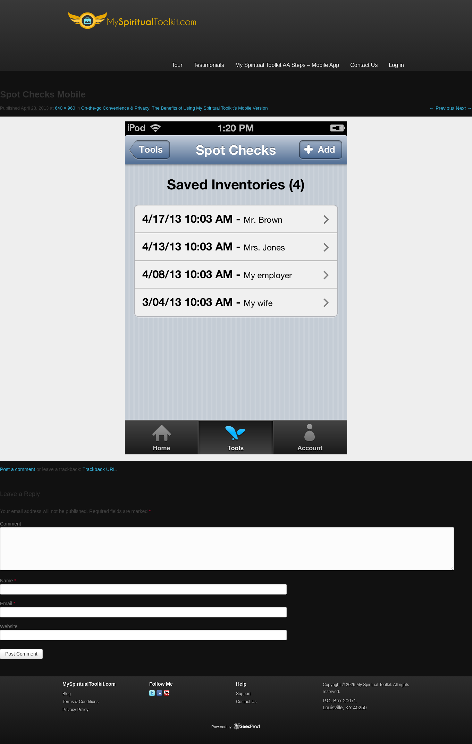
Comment (10, 524)
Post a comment (17, 469)
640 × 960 (65, 108)
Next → (464, 108)
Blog (66, 693)
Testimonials (209, 65)
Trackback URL (99, 469)
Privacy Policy (75, 709)
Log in (396, 65)
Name (8, 580)
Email (7, 603)
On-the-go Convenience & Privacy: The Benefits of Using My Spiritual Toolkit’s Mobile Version (174, 108)
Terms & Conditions (80, 701)
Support (243, 693)
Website (8, 626)
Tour (177, 65)
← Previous (441, 108)
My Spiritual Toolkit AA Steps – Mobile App (287, 65)
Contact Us (364, 65)
